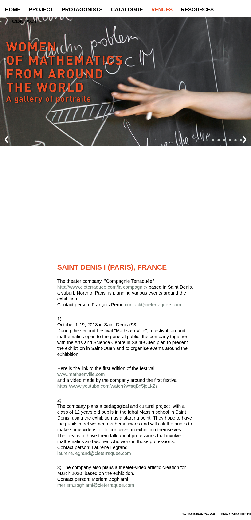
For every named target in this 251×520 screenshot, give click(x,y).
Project (41, 9)
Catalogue (127, 9)
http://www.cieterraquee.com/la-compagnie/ (103, 287)
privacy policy (229, 513)
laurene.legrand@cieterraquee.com (94, 453)
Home (12, 9)
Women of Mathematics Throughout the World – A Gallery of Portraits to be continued (65, 81)
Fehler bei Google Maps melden (180, 251)
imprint (246, 513)
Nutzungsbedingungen (156, 251)
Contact (24, 21)
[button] (154, 96)
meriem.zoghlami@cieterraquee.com (95, 485)
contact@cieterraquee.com (153, 304)
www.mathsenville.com (81, 374)
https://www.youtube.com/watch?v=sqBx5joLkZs (107, 386)
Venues (162, 9)
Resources (197, 9)
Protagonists (82, 9)
